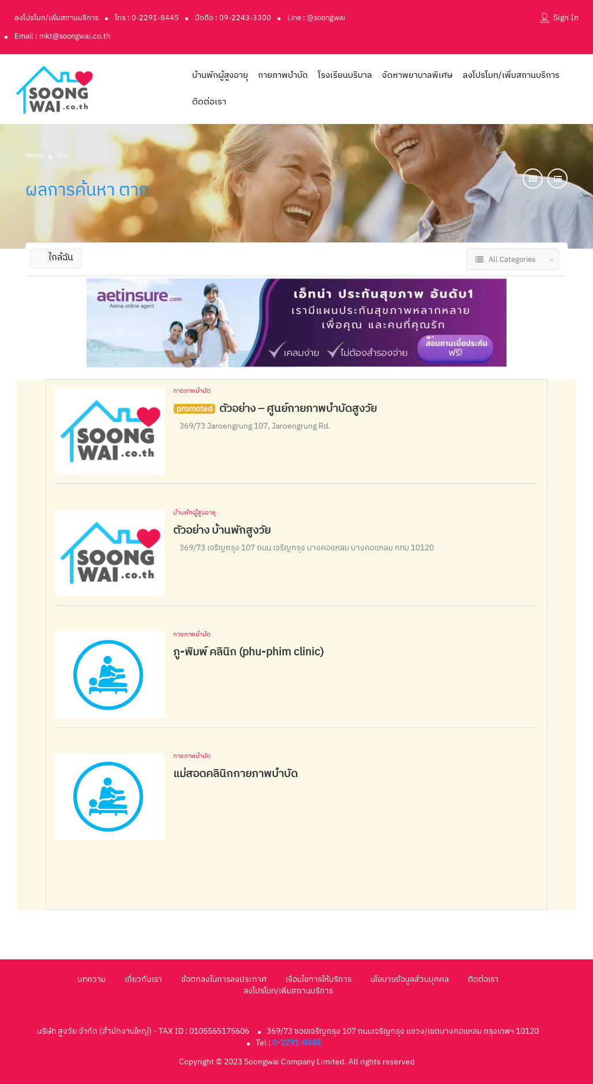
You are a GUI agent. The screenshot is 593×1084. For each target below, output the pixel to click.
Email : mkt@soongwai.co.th (62, 36)
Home (34, 155)
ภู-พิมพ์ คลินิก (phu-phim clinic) (248, 652)
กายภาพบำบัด (283, 75)
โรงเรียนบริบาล (345, 75)
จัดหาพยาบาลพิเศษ (417, 75)
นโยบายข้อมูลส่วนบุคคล (409, 979)
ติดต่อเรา (209, 102)
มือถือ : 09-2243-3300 (233, 18)
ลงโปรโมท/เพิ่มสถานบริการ (56, 18)
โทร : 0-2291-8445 (147, 18)
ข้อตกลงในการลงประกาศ (224, 979)
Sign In (566, 17)
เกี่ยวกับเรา (143, 979)
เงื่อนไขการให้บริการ (318, 979)
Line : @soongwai (316, 18)
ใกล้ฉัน (56, 257)
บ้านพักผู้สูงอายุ (220, 75)
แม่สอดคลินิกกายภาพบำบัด (235, 774)
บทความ (91, 979)
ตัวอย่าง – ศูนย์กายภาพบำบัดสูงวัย (298, 409)
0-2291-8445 (296, 1042)
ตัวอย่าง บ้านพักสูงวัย (222, 530)
